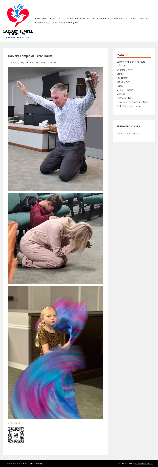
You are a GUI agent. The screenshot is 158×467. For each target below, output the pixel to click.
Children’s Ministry (84, 19)
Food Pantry (103, 19)
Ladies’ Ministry (119, 19)
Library (134, 19)
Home (37, 19)
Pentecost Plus (42, 23)
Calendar (68, 19)
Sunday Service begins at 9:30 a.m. (133, 102)
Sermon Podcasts (125, 133)
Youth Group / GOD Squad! (65, 23)
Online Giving (14, 423)
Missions (144, 19)
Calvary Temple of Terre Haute (131, 62)
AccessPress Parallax (144, 463)
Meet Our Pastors (51, 19)
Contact (120, 74)
